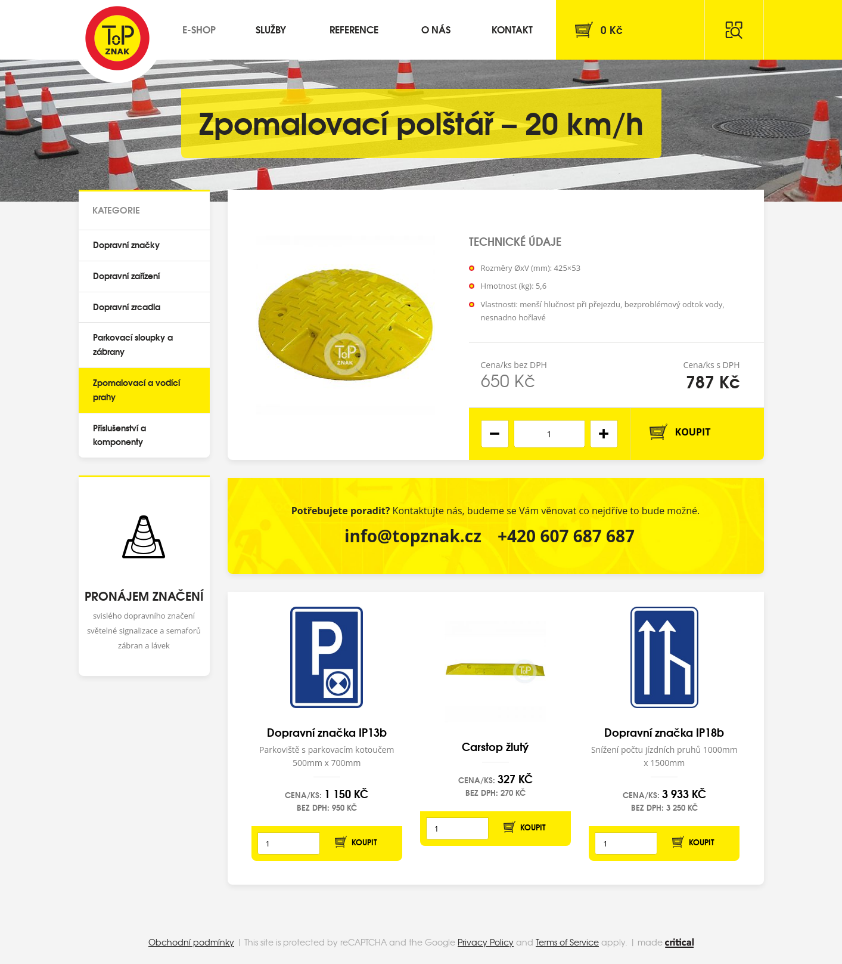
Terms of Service (567, 942)
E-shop (199, 28)
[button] (604, 434)
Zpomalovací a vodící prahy (136, 389)
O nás (435, 28)
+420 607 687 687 (566, 535)
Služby (271, 28)
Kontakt (512, 28)
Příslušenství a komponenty (119, 435)
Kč (612, 29)
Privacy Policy (486, 942)
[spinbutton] (549, 434)
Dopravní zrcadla (126, 306)
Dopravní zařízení (126, 275)
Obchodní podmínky (191, 942)
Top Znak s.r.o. (117, 38)
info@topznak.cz (412, 535)
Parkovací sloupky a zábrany (133, 344)
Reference (354, 28)
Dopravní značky (126, 244)
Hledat (734, 30)
